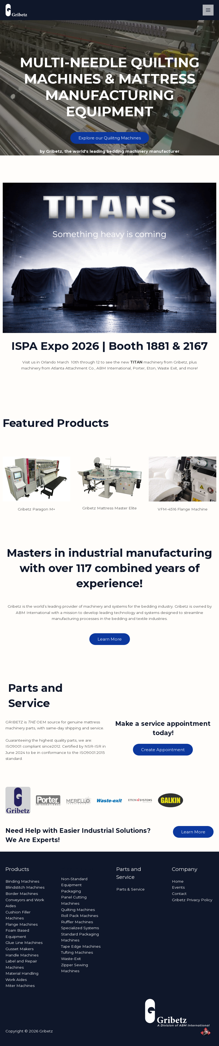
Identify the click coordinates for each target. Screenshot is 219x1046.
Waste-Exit (71, 958)
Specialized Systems (80, 928)
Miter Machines (20, 985)
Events (178, 887)
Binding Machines (22, 881)
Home (178, 881)
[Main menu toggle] (208, 10)
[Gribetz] (16, 10)
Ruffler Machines (77, 922)
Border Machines (21, 893)
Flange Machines (21, 924)
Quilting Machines (78, 909)
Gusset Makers (19, 949)
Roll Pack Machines (79, 915)
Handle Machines (21, 955)
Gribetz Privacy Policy (192, 900)
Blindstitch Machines (24, 887)
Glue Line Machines (23, 942)
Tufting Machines (77, 952)
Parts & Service (130, 889)
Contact (179, 893)
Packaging (71, 891)
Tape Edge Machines (81, 946)
